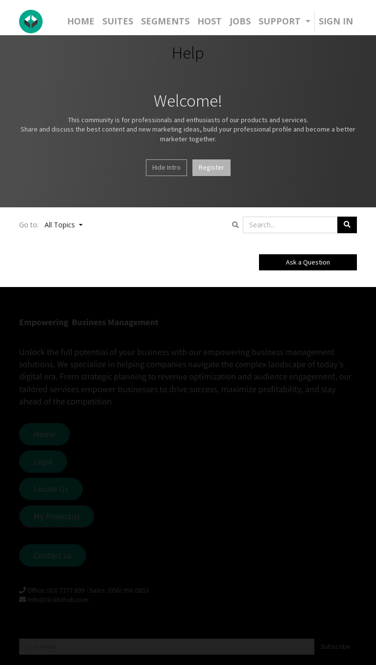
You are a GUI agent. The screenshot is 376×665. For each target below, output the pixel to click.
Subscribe (336, 646)
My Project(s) (57, 516)
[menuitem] (80, 21)
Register (211, 167)
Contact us (53, 555)
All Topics (61, 224)
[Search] (347, 225)
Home (44, 434)
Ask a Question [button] (308, 262)
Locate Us (51, 489)
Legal (43, 461)
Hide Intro (166, 167)
